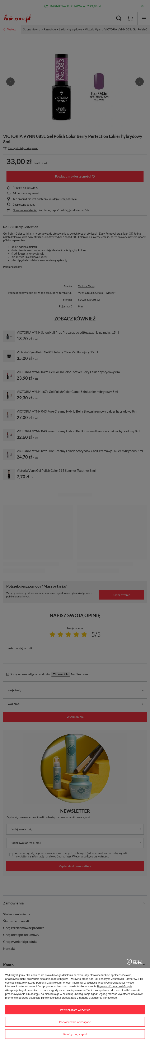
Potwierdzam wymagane (75, 1022)
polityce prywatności (112, 982)
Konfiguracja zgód (75, 1034)
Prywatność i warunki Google (114, 986)
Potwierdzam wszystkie (75, 1009)
